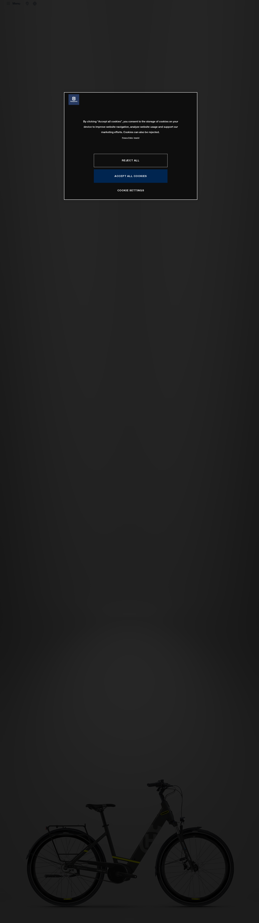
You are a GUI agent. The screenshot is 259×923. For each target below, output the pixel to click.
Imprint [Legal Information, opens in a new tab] (136, 138)
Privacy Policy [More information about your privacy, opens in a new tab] (127, 138)
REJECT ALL (131, 160)
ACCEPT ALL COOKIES (130, 175)
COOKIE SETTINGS (130, 190)
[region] (130, 146)
